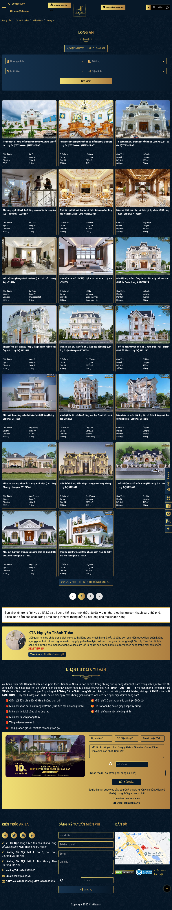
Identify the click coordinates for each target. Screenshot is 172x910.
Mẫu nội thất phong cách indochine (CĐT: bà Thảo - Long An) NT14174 (29, 280)
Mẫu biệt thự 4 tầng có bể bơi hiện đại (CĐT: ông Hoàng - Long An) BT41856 (29, 417)
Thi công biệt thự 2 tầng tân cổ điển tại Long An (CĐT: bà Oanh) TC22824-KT (142, 143)
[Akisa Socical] (5, 835)
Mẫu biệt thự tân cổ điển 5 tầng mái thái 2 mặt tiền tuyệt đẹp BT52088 (86, 417)
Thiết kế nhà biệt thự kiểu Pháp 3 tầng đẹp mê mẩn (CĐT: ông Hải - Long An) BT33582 (29, 349)
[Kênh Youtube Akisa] (168, 513)
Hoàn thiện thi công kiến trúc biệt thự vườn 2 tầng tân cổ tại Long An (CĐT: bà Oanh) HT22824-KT (29, 143)
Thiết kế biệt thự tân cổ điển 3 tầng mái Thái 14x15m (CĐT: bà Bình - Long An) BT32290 (142, 349)
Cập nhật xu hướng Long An (86, 48)
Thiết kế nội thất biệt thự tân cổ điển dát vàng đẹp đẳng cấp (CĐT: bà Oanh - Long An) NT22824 (86, 212)
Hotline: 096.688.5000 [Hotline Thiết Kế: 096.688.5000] (127, 798)
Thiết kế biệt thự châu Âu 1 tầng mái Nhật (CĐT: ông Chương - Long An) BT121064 (29, 485)
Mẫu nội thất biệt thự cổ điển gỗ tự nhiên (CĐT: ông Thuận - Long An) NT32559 (142, 212)
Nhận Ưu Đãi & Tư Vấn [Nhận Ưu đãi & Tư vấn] (58, 5)
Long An (51, 20)
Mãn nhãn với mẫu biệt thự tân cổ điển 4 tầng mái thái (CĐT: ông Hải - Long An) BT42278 (142, 417)
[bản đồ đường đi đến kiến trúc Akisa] (142, 848)
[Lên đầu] (167, 888)
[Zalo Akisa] (168, 521)
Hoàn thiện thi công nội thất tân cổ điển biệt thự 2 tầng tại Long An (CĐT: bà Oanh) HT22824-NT (86, 143)
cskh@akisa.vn (19, 11)
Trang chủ (7, 20)
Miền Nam (38, 20)
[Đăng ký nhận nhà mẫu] (168, 481)
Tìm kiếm (86, 81)
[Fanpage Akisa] (168, 506)
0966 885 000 (27, 870)
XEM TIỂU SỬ (36, 648)
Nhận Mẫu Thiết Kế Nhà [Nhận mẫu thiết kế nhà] (113, 6)
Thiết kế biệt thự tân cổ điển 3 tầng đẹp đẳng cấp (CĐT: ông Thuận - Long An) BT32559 (86, 349)
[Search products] (167, 8)
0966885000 (16, 4)
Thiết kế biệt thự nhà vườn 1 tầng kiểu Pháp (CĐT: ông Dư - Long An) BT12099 (142, 485)
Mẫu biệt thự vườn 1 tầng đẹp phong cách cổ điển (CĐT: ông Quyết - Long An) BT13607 (29, 554)
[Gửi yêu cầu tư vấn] (168, 498)
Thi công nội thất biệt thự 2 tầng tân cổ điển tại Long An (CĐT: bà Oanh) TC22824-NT (29, 212)
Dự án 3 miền (22, 20)
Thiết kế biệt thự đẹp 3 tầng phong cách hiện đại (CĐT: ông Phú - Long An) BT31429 (86, 554)
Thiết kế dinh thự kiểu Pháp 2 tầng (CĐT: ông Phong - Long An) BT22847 (86, 485)
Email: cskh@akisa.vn (127, 803)
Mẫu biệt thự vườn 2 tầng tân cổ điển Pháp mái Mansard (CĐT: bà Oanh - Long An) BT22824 (142, 280)
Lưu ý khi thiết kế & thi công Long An (86, 582)
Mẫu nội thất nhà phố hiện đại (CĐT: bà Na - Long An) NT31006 (86, 280)
